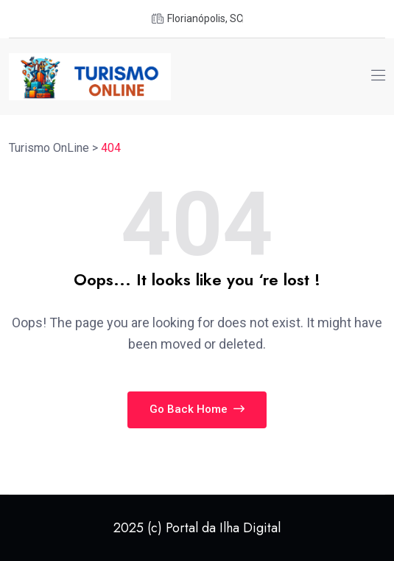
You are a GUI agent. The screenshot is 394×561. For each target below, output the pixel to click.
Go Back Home (197, 409)
